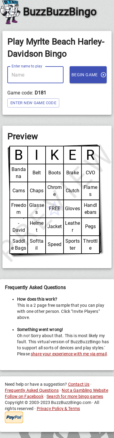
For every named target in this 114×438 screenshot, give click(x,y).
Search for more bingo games (75, 396)
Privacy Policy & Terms (58, 408)
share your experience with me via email (69, 353)
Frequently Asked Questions (32, 390)
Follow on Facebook (24, 396)
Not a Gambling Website (85, 390)
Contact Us (79, 384)
